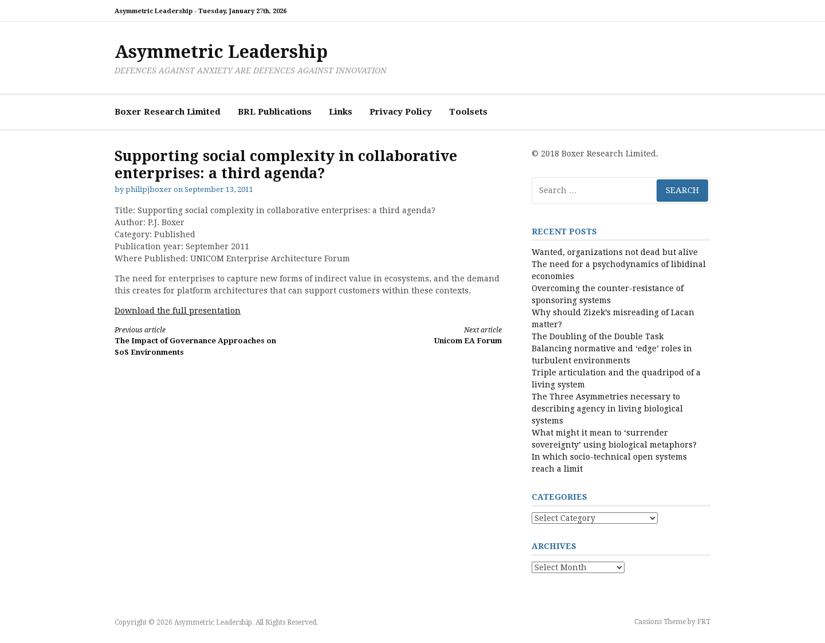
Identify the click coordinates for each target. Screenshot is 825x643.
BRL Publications (275, 112)
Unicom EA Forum (415, 335)
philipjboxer (148, 189)
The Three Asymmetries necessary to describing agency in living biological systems (607, 408)
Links (340, 112)
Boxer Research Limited (168, 112)
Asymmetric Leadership (221, 52)
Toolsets (468, 112)
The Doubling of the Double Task (597, 336)
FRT (703, 622)
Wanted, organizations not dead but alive (615, 252)
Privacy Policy (401, 112)
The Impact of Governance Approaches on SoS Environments (202, 340)
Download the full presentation (178, 310)
